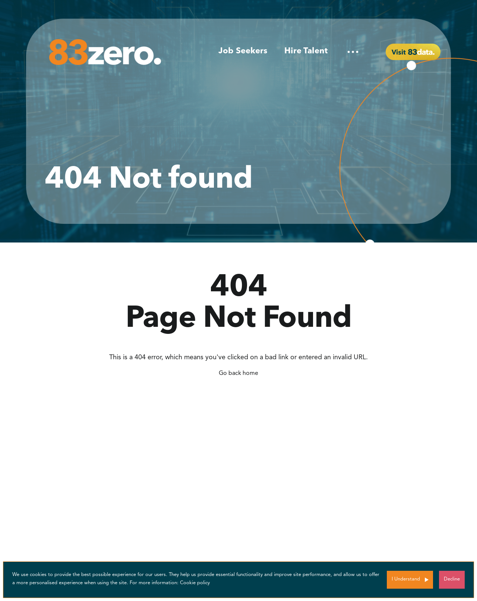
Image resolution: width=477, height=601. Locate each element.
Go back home (238, 373)
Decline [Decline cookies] (452, 579)
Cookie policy (195, 582)
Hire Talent (306, 51)
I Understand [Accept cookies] (406, 579)
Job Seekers (242, 51)
